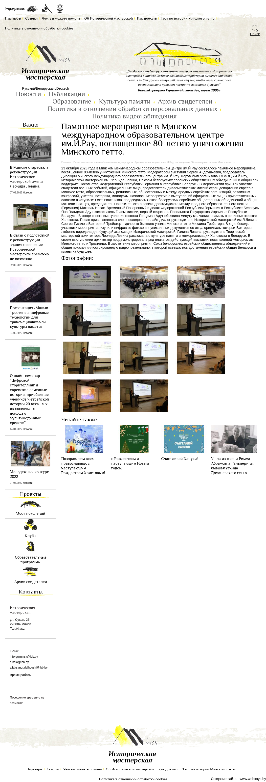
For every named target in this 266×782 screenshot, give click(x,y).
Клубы (30, 536)
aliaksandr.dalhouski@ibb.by (28, 667)
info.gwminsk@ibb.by (24, 656)
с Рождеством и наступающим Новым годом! (130, 463)
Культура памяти (125, 101)
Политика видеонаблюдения (134, 116)
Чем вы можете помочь (82, 769)
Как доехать (168, 769)
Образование (71, 101)
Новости (28, 94)
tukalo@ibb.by (19, 662)
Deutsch (62, 88)
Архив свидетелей (185, 101)
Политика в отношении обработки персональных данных (132, 109)
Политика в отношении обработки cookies (133, 779)
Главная (66, 162)
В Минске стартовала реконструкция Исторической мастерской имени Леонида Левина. (29, 177)
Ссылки (53, 769)
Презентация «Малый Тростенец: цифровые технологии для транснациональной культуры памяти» (29, 317)
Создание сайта (224, 779)
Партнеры (34, 769)
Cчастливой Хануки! (179, 459)
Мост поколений (30, 514)
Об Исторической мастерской (130, 769)
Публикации (67, 94)
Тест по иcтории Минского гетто (209, 769)
